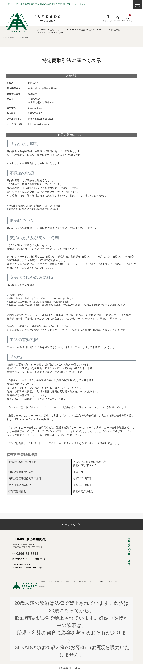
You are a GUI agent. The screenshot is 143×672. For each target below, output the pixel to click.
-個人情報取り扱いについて (83, 581)
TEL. (25, 554)
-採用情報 (41, 586)
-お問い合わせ (113, 581)
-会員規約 (100, 581)
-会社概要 (41, 581)
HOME (3, 37)
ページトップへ (71, 524)
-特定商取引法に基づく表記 (59, 581)
